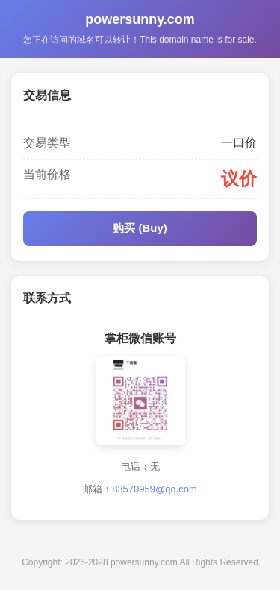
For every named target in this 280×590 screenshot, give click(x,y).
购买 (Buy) (140, 228)
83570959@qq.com (154, 489)
